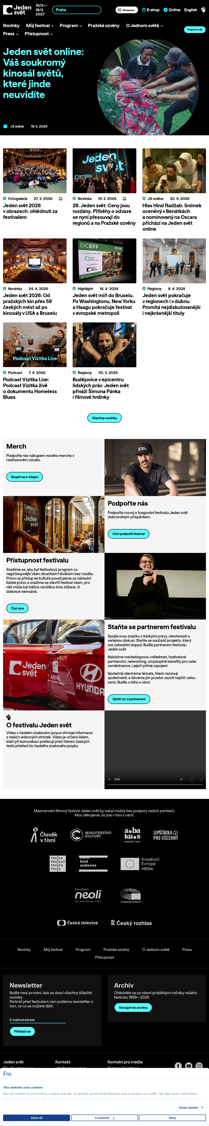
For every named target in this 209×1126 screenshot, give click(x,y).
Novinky (11, 25)
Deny (172, 1117)
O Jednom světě (142, 25)
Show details (188, 1107)
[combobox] (76, 10)
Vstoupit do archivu (133, 1007)
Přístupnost (37, 33)
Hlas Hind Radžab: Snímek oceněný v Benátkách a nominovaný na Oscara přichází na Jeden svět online (171, 217)
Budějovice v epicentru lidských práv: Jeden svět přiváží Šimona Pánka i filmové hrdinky (101, 388)
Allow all (36, 1117)
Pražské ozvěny (104, 25)
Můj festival (38, 25)
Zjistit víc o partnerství (129, 699)
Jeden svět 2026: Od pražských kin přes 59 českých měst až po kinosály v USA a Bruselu (30, 304)
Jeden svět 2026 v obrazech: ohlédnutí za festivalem (30, 211)
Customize (104, 1117)
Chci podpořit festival (128, 534)
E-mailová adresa (23, 1014)
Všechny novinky (104, 418)
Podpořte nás (194, 29)
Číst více (17, 608)
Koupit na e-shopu (24, 477)
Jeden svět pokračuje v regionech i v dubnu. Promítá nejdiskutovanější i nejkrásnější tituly (171, 304)
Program (69, 25)
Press (8, 33)
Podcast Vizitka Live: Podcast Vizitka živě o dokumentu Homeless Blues (30, 388)
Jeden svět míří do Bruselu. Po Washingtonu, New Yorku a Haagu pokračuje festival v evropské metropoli (104, 304)
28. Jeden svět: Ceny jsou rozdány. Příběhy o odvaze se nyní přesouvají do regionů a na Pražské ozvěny (104, 214)
